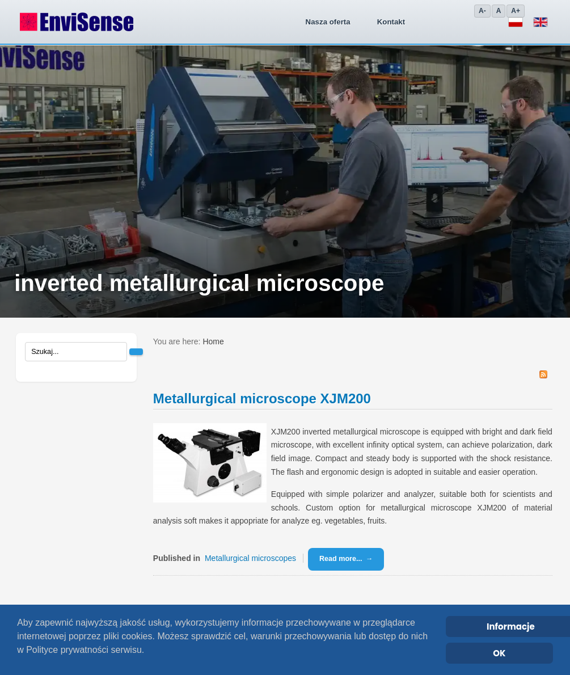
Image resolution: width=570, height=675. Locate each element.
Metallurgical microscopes (250, 558)
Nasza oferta (183, 22)
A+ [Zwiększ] (515, 11)
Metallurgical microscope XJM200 (262, 398)
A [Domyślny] (498, 11)
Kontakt (247, 22)
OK (499, 653)
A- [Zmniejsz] (482, 11)
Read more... (340, 559)
